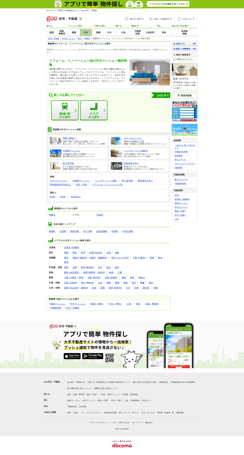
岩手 (83, 252)
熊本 (111, 288)
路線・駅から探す (65, 110)
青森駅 (52, 231)
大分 (128, 288)
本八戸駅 (87, 231)
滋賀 (124, 277)
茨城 (152, 257)
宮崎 (136, 288)
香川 (134, 282)
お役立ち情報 (50, 412)
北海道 (67, 247)
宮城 (91, 252)
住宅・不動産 (72, 308)
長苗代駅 (74, 231)
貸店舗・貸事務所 (182, 199)
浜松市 (101, 272)
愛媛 (142, 282)
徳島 (125, 282)
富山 (108, 267)
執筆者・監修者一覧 (165, 413)
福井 (117, 267)
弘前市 (99, 215)
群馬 (66, 262)
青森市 (52, 215)
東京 (66, 257)
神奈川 (76, 257)
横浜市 (83, 257)
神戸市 (96, 277)
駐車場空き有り (145, 180)
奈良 (132, 277)
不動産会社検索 (181, 152)
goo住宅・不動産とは (76, 382)
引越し (76, 413)
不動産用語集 (180, 183)
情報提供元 (163, 382)
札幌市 (75, 247)
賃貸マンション (113, 394)
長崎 (102, 288)
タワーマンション (58, 180)
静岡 (85, 272)
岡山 (83, 282)
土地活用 (82, 406)
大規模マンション (81, 180)
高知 (151, 282)
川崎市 (92, 257)
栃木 (160, 257)
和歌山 (141, 277)
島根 (117, 282)
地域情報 (177, 140)
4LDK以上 (76, 196)
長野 (66, 267)
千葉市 (141, 257)
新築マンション (58, 304)
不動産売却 (72, 406)
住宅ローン (146, 400)
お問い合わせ (124, 422)
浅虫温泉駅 (101, 231)
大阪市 (73, 277)
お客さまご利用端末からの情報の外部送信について (108, 382)
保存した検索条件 (185, 48)
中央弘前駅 (127, 231)
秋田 (75, 252)
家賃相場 (178, 156)
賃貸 (138, 304)
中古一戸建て (115, 304)
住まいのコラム (148, 413)
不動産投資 (55, 308)
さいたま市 (122, 257)
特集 (69, 413)
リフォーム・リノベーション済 (107, 184)
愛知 (66, 272)
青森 (66, 252)
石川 (100, 267)
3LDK (63, 196)
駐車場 (125, 394)
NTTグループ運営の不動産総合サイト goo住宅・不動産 (72, 10)
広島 (66, 282)
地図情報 (178, 168)
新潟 (83, 267)
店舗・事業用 (151, 304)
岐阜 (111, 272)
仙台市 (98, 252)
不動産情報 (178, 190)
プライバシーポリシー (99, 422)
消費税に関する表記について (106, 388)
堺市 (81, 277)
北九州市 (74, 288)
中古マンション (78, 304)
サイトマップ (137, 422)
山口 (100, 282)
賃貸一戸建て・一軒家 (96, 394)
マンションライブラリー (185, 164)
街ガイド (136, 413)
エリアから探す (94, 110)
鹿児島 (146, 288)
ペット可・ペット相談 (106, 180)
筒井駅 (114, 231)
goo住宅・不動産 (52, 382)
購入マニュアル (181, 179)
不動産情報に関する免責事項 (183, 382)
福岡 (66, 288)
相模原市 (102, 257)
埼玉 (113, 257)
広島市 (73, 282)
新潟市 (90, 267)
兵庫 (90, 277)
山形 (108, 252)
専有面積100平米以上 (60, 184)
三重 (119, 272)
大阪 (66, 277)
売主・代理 (81, 184)
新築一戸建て (97, 304)
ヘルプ (113, 422)
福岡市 (84, 288)
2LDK (52, 196)
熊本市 (118, 288)
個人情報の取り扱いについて (79, 388)
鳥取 (109, 282)
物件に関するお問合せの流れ (145, 382)
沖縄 (155, 288)
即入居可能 (127, 180)
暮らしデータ (180, 159)
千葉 (135, 257)
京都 (107, 277)
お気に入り (185, 43)
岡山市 (90, 282)
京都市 (113, 277)
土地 (129, 304)
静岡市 (92, 272)
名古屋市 (74, 272)
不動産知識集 (179, 174)
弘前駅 (63, 231)
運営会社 (149, 422)
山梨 (75, 267)
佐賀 (94, 288)
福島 (117, 252)
